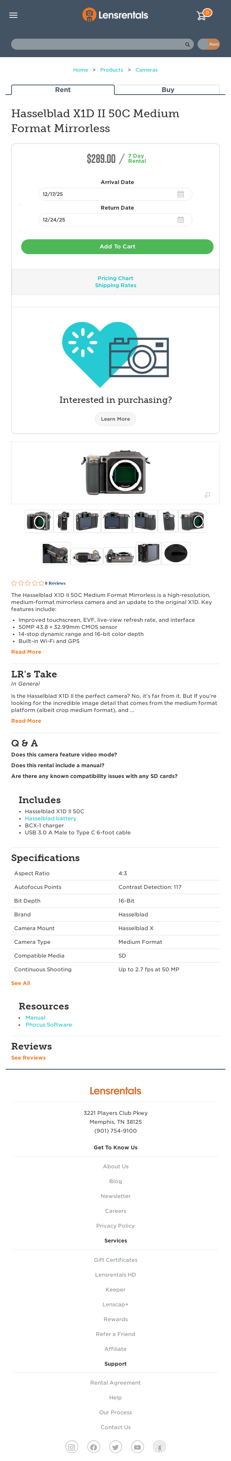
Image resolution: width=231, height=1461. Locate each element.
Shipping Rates (115, 285)
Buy (168, 89)
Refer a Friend (115, 1334)
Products (111, 70)
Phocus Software (49, 1025)
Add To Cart (118, 246)
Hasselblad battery (51, 818)
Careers (115, 1211)
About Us (115, 1166)
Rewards (116, 1319)
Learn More (115, 419)
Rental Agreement (115, 1383)
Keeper (115, 1290)
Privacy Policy (115, 1226)
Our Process (115, 1412)
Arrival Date (117, 182)
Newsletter (116, 1196)
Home (80, 70)
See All (20, 983)
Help (115, 1398)
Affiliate (115, 1349)
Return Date (117, 208)
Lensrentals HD (115, 1275)
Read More (26, 652)
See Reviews (28, 1058)
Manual (35, 1018)
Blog (115, 1181)
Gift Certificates (115, 1260)
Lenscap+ (115, 1304)
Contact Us (116, 1427)
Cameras (147, 70)
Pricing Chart (115, 278)
